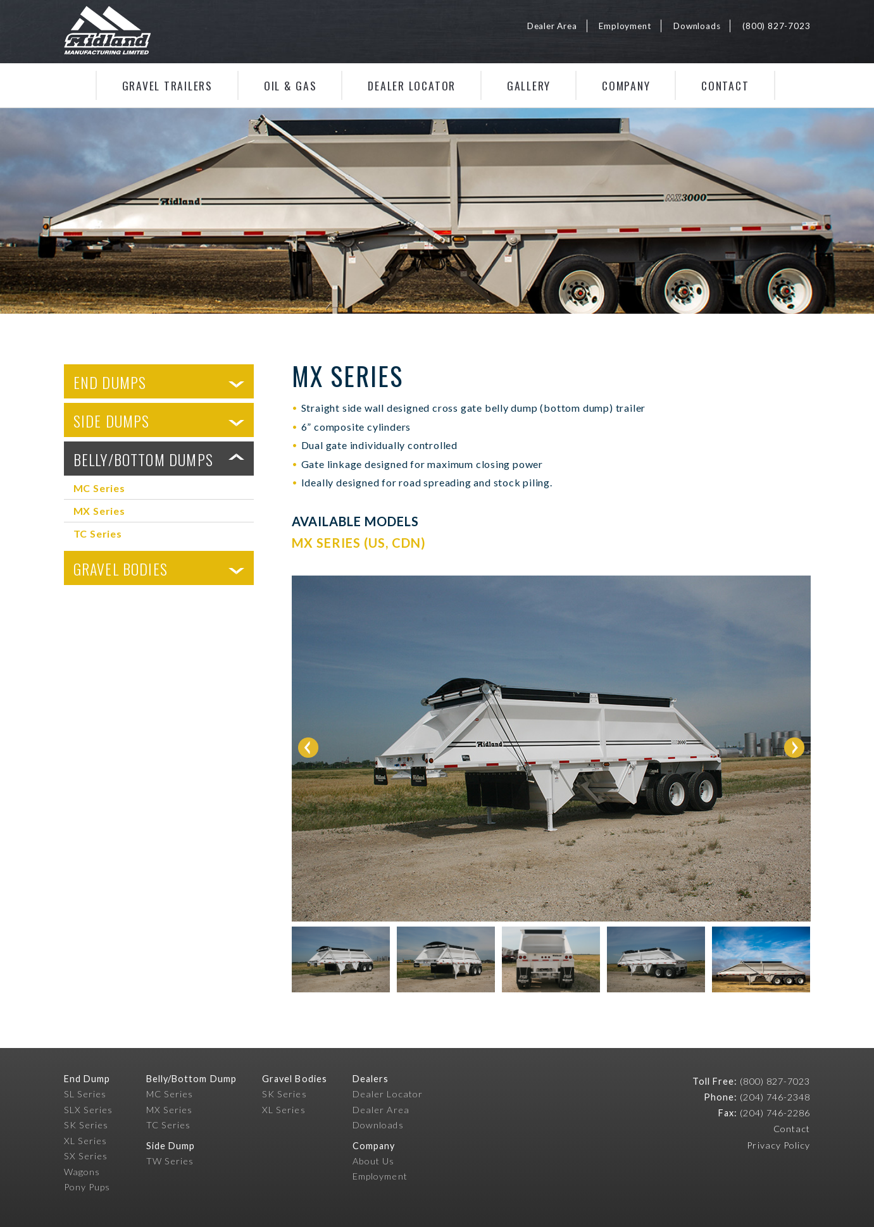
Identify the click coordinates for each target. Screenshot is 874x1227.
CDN (406, 542)
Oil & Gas (290, 85)
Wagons (82, 1171)
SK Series (86, 1124)
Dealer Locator (412, 85)
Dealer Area (552, 26)
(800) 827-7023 (776, 26)
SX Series (86, 1155)
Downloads (696, 26)
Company (626, 85)
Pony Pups (87, 1186)
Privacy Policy (778, 1145)
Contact (725, 85)
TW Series (170, 1161)
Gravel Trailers (167, 85)
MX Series (99, 511)
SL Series (85, 1093)
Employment (625, 26)
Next (794, 747)
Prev (308, 747)
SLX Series (88, 1109)
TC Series (97, 533)
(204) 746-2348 (775, 1097)
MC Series (99, 488)
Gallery (529, 85)
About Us (374, 1161)
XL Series (86, 1140)
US (376, 542)
